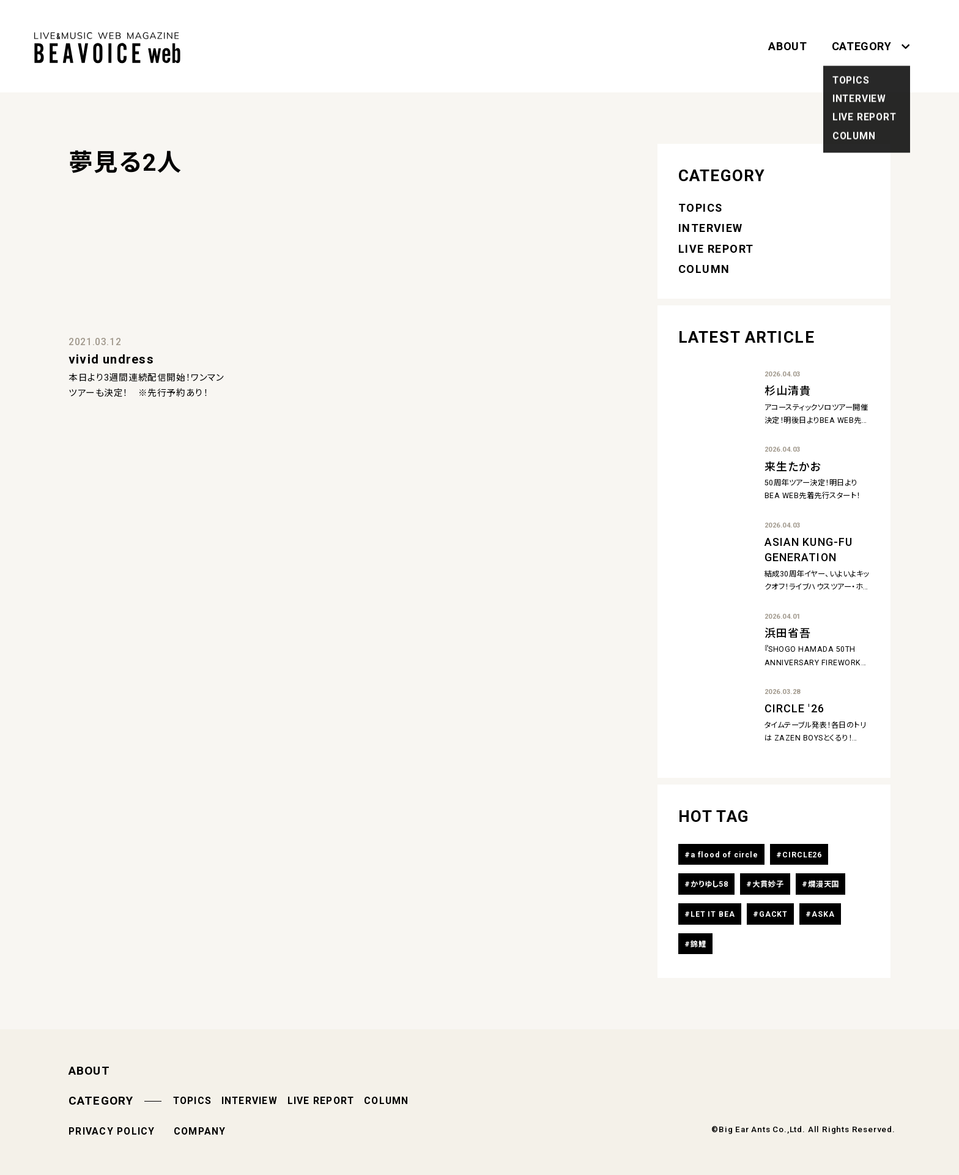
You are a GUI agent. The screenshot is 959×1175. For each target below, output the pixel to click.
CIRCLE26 (802, 855)
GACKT (773, 914)
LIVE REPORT (716, 248)
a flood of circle (724, 855)
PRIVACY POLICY (111, 1131)
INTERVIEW (710, 228)
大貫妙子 (768, 884)
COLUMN (704, 269)
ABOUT (787, 46)
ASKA (823, 914)
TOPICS (700, 207)
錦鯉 (698, 944)
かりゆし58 (709, 884)
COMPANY (200, 1131)
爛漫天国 (824, 884)
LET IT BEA (713, 914)
